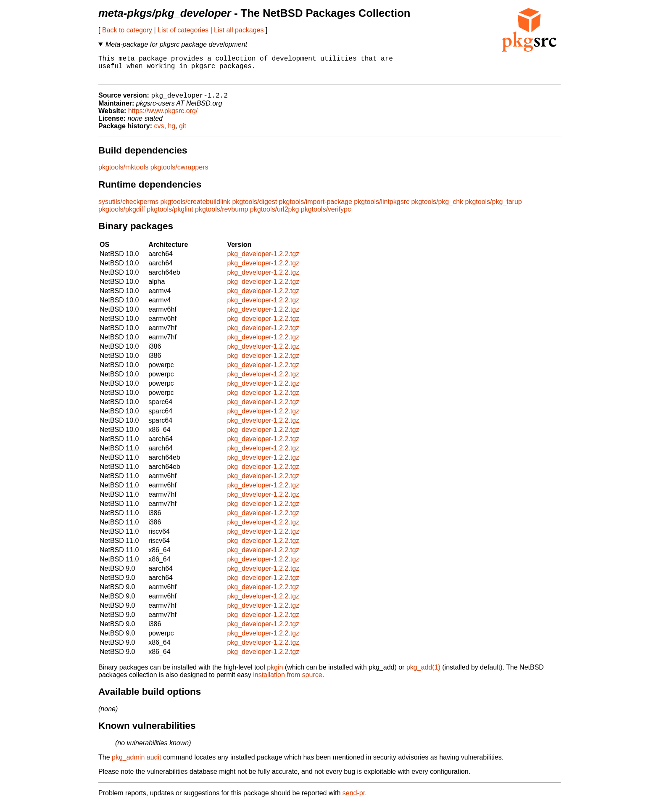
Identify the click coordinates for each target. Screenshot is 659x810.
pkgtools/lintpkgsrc (381, 208)
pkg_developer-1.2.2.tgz (263, 260)
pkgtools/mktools (123, 173)
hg (171, 132)
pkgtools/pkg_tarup (493, 208)
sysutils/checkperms (128, 208)
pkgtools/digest (254, 208)
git (182, 132)
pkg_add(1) (423, 673)
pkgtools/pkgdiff (121, 215)
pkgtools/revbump (221, 215)
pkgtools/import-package (315, 208)
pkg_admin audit (136, 763)
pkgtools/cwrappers (179, 173)
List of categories (183, 30)
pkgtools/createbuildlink (195, 208)
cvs (159, 132)
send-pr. (355, 799)
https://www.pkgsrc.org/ (163, 117)
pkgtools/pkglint (170, 215)
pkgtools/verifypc (326, 215)
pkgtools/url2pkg (274, 215)
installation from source (287, 681)
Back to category (127, 30)
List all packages (239, 30)
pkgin (275, 673)
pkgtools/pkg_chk (437, 208)
